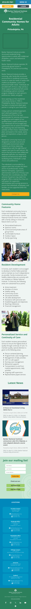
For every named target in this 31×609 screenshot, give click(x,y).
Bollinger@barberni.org (16, 555)
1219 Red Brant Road (15, 564)
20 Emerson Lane (15, 523)
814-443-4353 (16, 570)
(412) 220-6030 (16, 529)
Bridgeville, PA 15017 (16, 525)
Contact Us (15, 194)
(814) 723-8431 (16, 556)
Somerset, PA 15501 (15, 565)
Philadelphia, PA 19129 (15, 539)
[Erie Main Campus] (15, 508)
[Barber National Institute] (15, 11)
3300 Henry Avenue (15, 537)
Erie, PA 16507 (15, 511)
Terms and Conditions (15, 598)
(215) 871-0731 (16, 543)
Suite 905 (15, 524)
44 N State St (16, 551)
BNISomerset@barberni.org (16, 568)
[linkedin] (20, 602)
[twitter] (15, 602)
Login (23, 6)
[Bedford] (15, 575)
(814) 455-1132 (16, 516)
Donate (7, 6)
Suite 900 (15, 538)
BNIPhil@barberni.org (16, 542)
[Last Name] (15, 469)
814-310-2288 (16, 583)
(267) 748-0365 (16, 545)
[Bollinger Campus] (15, 550)
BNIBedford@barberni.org (16, 580)
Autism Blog (15, 485)
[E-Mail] (15, 472)
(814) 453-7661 (7, 2)
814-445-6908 (16, 569)
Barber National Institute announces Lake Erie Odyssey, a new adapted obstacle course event (15, 428)
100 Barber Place (15, 510)
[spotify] (15, 606)
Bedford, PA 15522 (15, 578)
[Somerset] (15, 562)
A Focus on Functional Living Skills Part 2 (15, 397)
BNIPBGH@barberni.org (16, 528)
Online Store (15, 489)
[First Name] (15, 465)
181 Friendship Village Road (15, 577)
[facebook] (5, 602)
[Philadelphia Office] (15, 535)
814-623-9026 (16, 582)
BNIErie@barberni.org (16, 514)
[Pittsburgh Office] (15, 521)
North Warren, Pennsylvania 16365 (15, 552)
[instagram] (10, 602)
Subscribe (15, 476)
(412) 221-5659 (16, 530)
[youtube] (25, 602)
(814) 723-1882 (16, 557)
